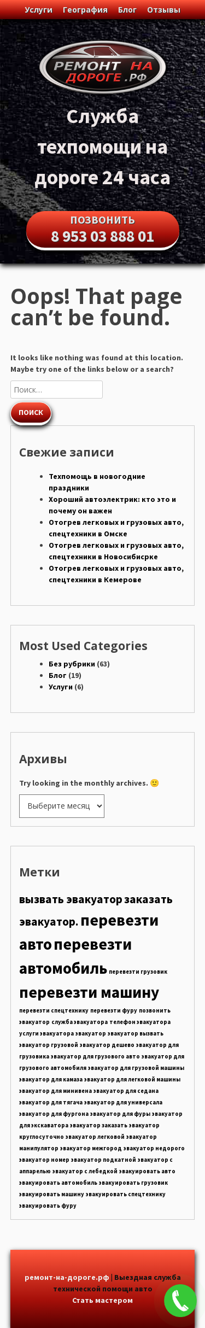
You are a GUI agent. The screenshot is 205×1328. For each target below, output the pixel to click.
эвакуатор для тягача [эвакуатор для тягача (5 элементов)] (51, 1102)
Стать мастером (102, 1300)
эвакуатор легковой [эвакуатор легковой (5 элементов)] (95, 1136)
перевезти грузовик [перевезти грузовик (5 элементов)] (138, 971)
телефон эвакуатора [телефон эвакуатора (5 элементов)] (140, 1022)
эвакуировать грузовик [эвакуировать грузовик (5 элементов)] (133, 1182)
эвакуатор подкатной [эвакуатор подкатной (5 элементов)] (103, 1159)
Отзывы (163, 9)
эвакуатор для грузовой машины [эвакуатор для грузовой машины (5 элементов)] (136, 1068)
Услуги (38, 9)
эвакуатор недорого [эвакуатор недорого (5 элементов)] (154, 1148)
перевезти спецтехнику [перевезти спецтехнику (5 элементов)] (54, 1010)
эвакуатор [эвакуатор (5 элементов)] (90, 1033)
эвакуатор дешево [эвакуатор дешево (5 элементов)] (107, 1045)
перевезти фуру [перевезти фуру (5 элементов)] (113, 1010)
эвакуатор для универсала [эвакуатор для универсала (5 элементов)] (123, 1102)
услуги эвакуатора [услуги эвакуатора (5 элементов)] (46, 1033)
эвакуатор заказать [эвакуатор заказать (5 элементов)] (98, 1125)
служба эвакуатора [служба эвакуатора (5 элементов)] (79, 1022)
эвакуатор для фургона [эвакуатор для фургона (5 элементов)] (54, 1114)
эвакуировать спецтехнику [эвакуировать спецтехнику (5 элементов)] (126, 1194)
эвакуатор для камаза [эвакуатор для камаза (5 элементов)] (51, 1079)
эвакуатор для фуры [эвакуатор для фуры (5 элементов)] (120, 1114)
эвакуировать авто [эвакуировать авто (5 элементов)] (147, 1171)
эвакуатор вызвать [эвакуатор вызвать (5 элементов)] (135, 1033)
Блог (127, 9)
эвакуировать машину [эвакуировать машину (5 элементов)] (51, 1194)
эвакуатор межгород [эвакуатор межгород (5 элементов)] (91, 1148)
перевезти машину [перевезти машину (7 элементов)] (89, 992)
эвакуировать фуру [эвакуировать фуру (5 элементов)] (48, 1205)
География (85, 9)
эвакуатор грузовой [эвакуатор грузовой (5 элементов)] (48, 1045)
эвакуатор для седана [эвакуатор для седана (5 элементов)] (126, 1091)
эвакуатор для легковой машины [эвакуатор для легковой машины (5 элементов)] (132, 1079)
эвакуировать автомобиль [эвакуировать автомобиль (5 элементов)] (58, 1182)
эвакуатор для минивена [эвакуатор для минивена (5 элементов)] (55, 1091)
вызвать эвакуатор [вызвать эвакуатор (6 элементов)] (70, 899)
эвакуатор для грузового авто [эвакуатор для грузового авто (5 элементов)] (95, 1056)
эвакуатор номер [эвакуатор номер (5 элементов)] (44, 1159)
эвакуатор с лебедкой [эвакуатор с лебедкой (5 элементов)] (85, 1171)
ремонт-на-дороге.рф (67, 1277)
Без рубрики (72, 664)
